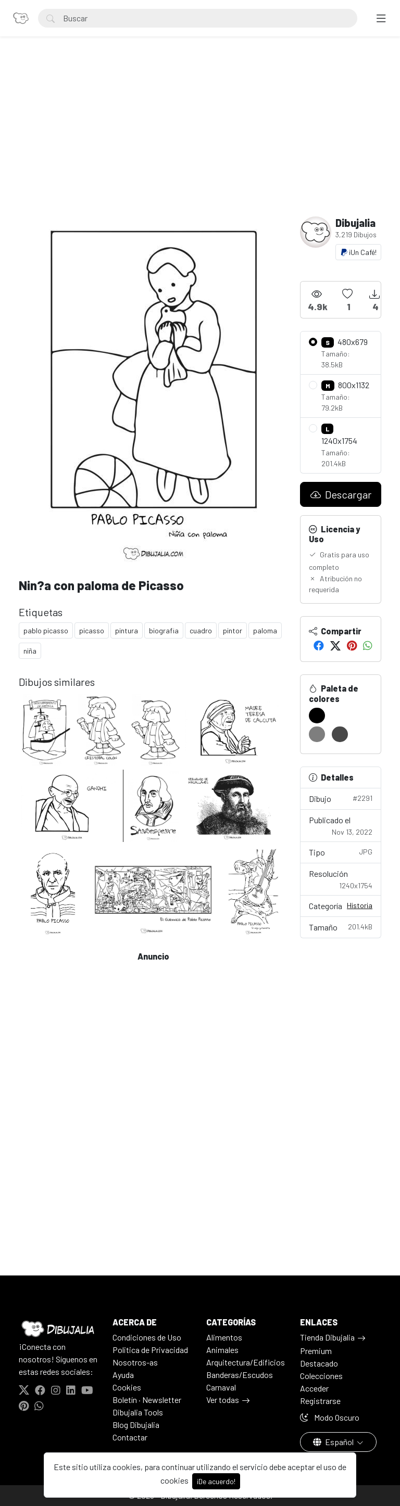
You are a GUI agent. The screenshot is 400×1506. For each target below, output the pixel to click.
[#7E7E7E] (317, 734)
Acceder (314, 1388)
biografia (164, 630)
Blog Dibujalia (136, 1425)
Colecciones (321, 1376)
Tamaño (340, 926)
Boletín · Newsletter (147, 1400)
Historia (359, 905)
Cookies (127, 1387)
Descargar (340, 494)
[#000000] (317, 715)
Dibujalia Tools (138, 1412)
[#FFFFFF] (340, 715)
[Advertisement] (200, 138)
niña (29, 650)
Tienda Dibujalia (327, 1337)
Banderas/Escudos (239, 1375)
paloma (265, 630)
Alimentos (224, 1337)
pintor (232, 630)
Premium (316, 1351)
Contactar (130, 1437)
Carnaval (221, 1387)
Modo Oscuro (329, 1417)
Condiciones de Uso (147, 1337)
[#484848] (340, 734)
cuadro (201, 630)
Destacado (319, 1363)
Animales (222, 1350)
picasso (91, 630)
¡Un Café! (358, 252)
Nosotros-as (135, 1362)
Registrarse (320, 1401)
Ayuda (123, 1375)
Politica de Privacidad (150, 1350)
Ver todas (222, 1400)
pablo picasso (45, 630)
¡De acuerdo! (216, 1481)
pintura (126, 630)
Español (334, 1442)
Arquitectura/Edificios (245, 1362)
